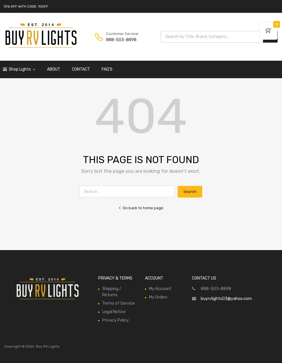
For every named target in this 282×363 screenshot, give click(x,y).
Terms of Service (118, 303)
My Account (160, 288)
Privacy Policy (115, 320)
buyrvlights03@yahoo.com (226, 298)
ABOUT (53, 69)
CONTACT (81, 69)
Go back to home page (140, 208)
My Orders (158, 297)
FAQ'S (107, 69)
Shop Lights (22, 69)
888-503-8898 (120, 39)
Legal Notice (114, 311)
